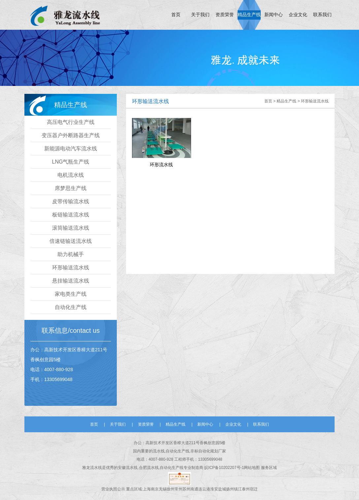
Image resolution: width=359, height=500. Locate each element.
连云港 (204, 489)
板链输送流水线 (70, 214)
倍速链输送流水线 (70, 241)
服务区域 (269, 467)
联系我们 (322, 14)
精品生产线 (249, 14)
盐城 (222, 489)
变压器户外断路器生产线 (71, 135)
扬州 (230, 489)
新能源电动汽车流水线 (70, 148)
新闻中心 (273, 14)
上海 (147, 489)
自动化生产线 (70, 307)
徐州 (171, 489)
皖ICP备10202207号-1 (224, 467)
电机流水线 (70, 175)
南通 (194, 489)
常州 (178, 489)
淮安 (214, 489)
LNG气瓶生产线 (70, 162)
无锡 (163, 489)
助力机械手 (70, 254)
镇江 (238, 489)
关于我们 (200, 14)
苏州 (186, 489)
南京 (155, 489)
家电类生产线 (70, 294)
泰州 (246, 489)
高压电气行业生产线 (70, 122)
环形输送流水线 (70, 267)
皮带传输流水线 (70, 201)
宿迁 (254, 489)
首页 (175, 14)
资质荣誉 (224, 14)
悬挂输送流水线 (70, 281)
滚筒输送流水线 (70, 228)
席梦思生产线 (70, 188)
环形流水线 (161, 164)
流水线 (96, 467)
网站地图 (252, 467)
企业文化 (298, 14)
